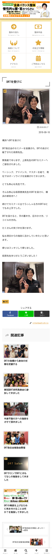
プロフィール (9, 512)
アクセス (7, 527)
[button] (42, 314)
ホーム (6, 489)
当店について (9, 497)
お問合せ (7, 542)
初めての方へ (9, 504)
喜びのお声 (8, 519)
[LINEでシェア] (26, 314)
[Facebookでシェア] (10, 314)
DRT (5, 302)
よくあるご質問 (10, 534)
